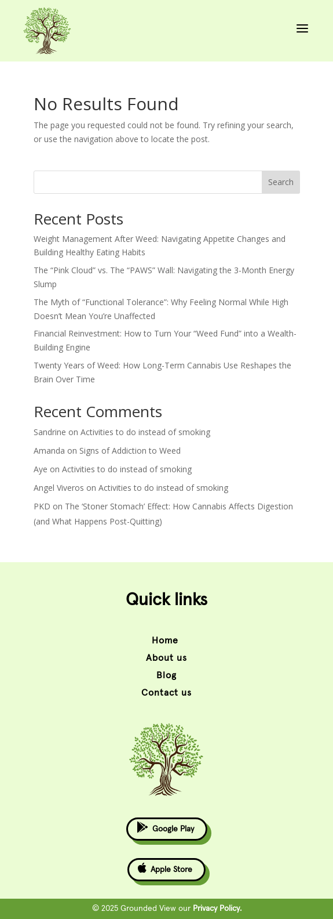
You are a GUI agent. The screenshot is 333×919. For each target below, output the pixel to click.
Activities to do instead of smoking (145, 431)
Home (166, 640)
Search (281, 181)
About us (166, 658)
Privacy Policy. (217, 908)
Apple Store (165, 868)
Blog (166, 675)
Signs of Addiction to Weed (130, 450)
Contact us (166, 692)
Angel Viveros (59, 487)
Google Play (165, 827)
